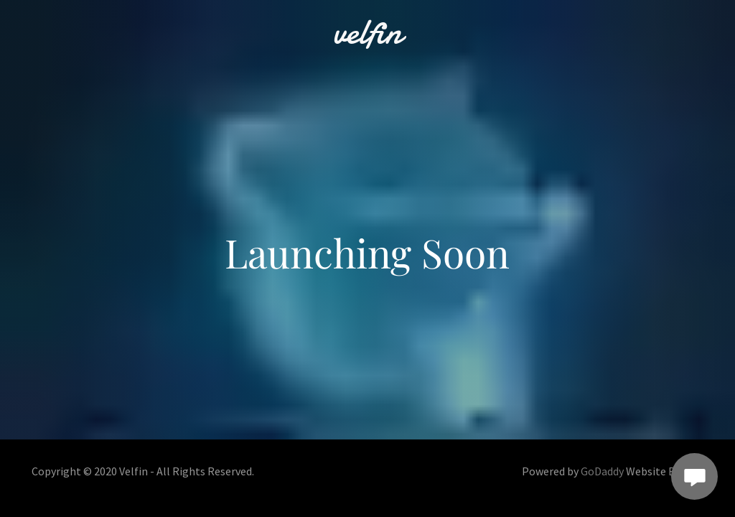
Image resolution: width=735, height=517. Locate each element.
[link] (367, 38)
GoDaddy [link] (602, 471)
